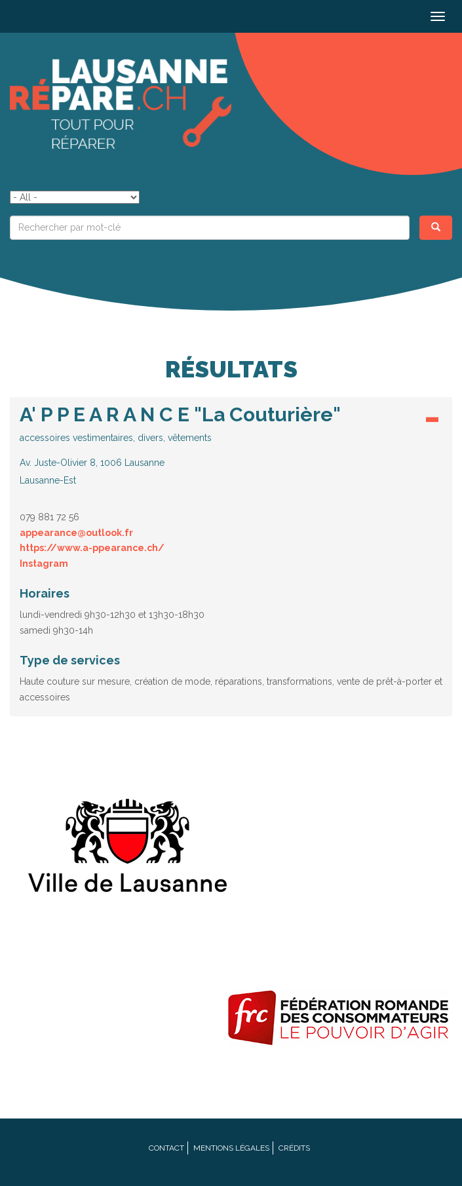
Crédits (294, 1148)
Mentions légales (231, 1148)
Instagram (44, 563)
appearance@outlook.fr (76, 532)
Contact (166, 1148)
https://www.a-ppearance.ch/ (92, 548)
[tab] (231, 448)
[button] (231, 445)
